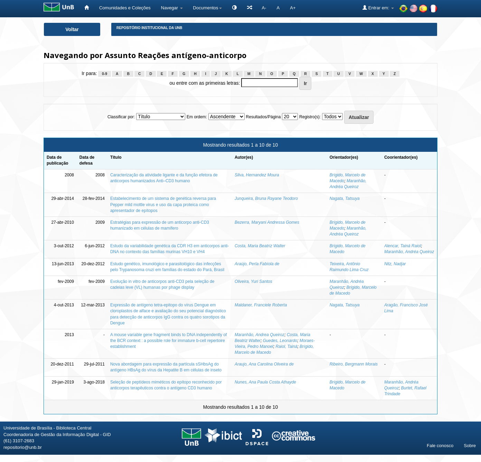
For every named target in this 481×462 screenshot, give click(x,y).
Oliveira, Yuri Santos (253, 281)
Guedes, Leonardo (280, 340)
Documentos (207, 7)
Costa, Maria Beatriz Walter (260, 245)
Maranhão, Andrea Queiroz (259, 334)
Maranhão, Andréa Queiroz (409, 251)
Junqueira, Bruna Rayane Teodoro (266, 198)
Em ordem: (197, 116)
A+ (292, 7)
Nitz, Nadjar (395, 263)
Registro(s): (310, 116)
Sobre (470, 445)
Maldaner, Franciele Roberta (261, 305)
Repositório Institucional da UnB (149, 28)
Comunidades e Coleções (125, 7)
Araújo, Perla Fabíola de (257, 263)
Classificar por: (121, 116)
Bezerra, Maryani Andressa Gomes (267, 222)
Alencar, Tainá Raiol (402, 245)
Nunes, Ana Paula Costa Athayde (265, 382)
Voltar (72, 29)
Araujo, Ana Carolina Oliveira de (264, 364)
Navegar (172, 7)
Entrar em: (378, 7)
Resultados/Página (263, 116)
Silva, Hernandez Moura (257, 175)
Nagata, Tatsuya (345, 198)
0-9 (104, 74)
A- (264, 7)
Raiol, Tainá (286, 346)
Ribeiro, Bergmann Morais (354, 364)
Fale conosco (440, 445)
